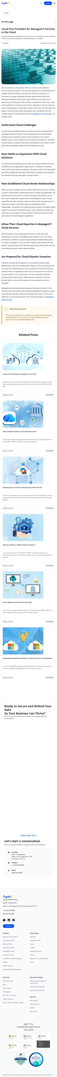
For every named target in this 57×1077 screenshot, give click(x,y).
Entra (31, 962)
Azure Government (9, 940)
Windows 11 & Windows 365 (39, 958)
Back (5, 13)
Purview (32, 948)
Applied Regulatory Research (12, 969)
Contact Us (8, 926)
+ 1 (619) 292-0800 (18, 865)
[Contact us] (28, 774)
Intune (32, 944)
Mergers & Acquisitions (10, 937)
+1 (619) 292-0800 (9, 910)
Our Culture (33, 1011)
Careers (32, 1008)
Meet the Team (35, 1004)
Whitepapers (7, 992)
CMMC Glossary (8, 999)
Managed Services (9, 951)
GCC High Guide (8, 981)
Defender (33, 937)
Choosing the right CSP (37, 987)
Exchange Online (35, 940)
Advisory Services (8, 955)
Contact (48, 3)
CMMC (5, 962)
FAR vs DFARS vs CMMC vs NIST (13, 1003)
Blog (4, 984)
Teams (32, 955)
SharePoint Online (8, 948)
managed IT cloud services (42, 114)
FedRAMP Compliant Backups (12, 958)
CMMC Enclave (8, 966)
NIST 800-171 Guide (9, 995)
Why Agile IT (34, 1000)
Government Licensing (37, 990)
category (27, 319)
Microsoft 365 (7, 944)
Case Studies (7, 988)
